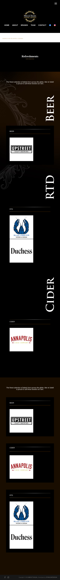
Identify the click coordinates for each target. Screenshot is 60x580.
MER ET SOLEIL (32, 577)
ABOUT (15, 25)
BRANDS (24, 25)
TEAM (33, 25)
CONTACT (42, 25)
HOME (6, 25)
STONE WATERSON (51, 577)
